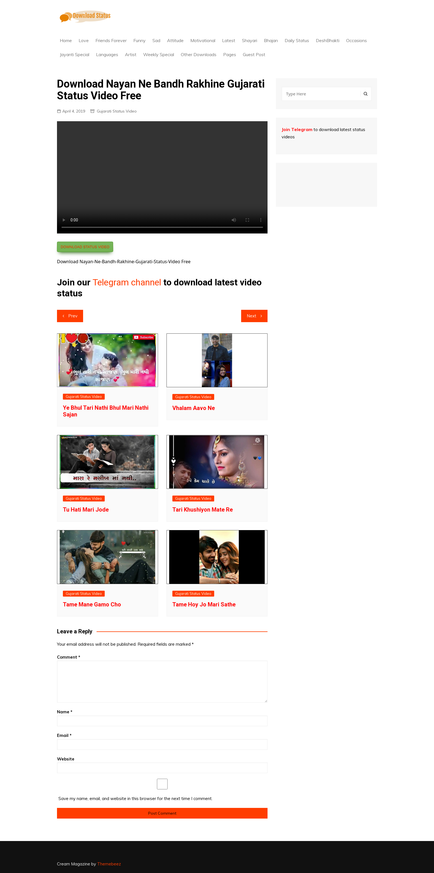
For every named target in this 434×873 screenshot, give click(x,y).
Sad (156, 40)
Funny (139, 40)
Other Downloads (198, 54)
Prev (72, 316)
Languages (107, 54)
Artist (130, 54)
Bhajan (271, 40)
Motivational (202, 40)
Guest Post (254, 54)
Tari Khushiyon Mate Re (202, 509)
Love (84, 40)
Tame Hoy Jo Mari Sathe (204, 604)
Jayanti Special (74, 54)
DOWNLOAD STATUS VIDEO (85, 247)
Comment (68, 657)
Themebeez (109, 864)
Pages (229, 54)
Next (251, 316)
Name (64, 711)
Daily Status (297, 40)
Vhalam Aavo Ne (193, 408)
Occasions (356, 40)
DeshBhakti (327, 40)
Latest (228, 40)
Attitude (175, 40)
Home (66, 40)
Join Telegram (297, 129)
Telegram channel (127, 282)
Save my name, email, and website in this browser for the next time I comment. (135, 798)
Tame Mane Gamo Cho (92, 604)
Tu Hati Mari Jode (86, 509)
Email (64, 735)
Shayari (249, 40)
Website (65, 759)
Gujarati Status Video (117, 111)
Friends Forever (111, 40)
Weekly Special (158, 54)
